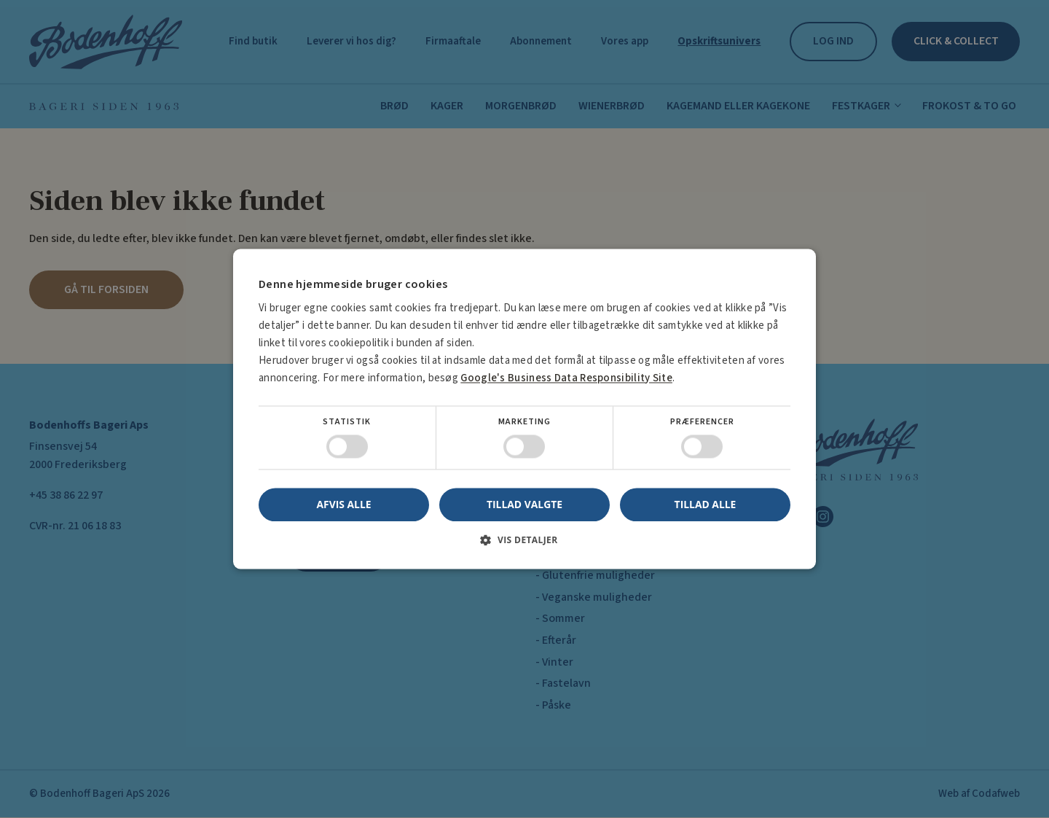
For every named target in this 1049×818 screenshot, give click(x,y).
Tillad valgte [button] (525, 504)
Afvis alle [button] (344, 505)
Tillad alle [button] (705, 504)
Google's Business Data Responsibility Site (562, 378)
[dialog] (524, 409)
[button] (524, 545)
